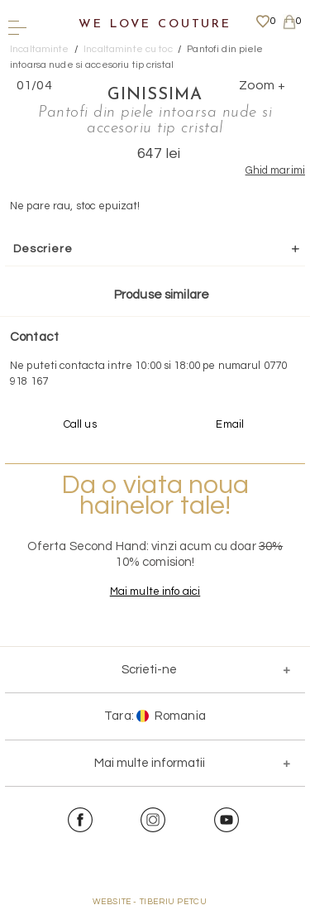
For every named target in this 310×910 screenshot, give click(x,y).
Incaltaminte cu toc (127, 49)
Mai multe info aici (155, 591)
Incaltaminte (39, 49)
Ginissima (155, 95)
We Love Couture (155, 24)
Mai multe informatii (149, 763)
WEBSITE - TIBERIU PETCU (150, 902)
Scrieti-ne (149, 669)
